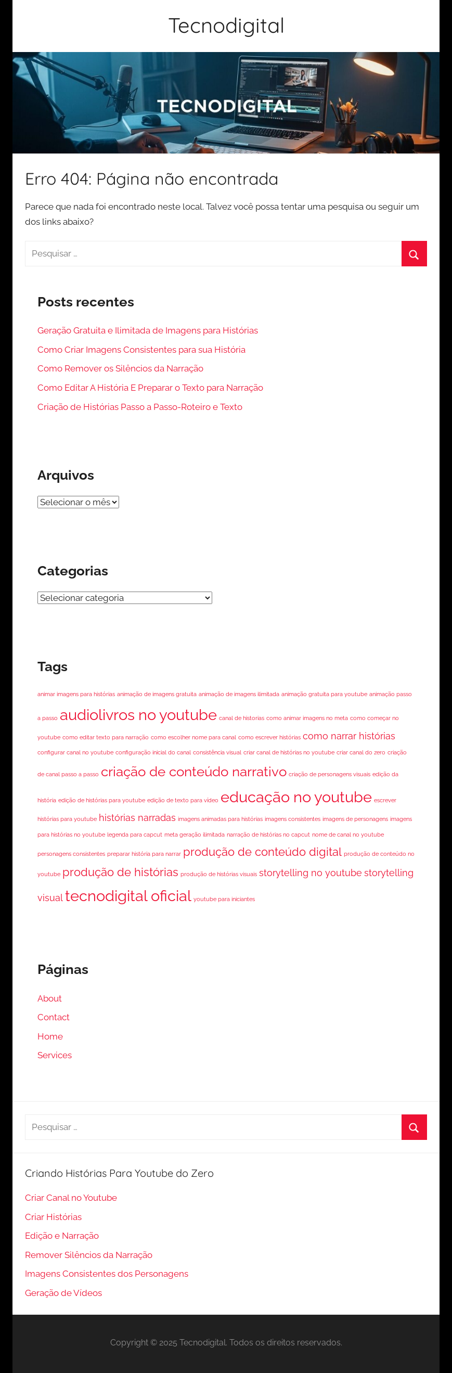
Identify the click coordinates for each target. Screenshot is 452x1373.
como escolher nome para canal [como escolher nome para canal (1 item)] (193, 737)
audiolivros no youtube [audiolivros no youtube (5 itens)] (138, 714)
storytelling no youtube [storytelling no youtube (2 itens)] (310, 872)
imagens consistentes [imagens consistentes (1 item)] (292, 819)
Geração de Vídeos (63, 1293)
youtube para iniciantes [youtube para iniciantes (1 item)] (224, 899)
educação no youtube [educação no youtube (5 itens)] (296, 797)
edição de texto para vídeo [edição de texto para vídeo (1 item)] (182, 800)
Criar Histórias (53, 1217)
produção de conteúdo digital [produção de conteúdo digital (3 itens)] (262, 851)
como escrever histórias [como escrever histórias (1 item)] (269, 737)
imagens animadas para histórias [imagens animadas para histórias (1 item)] (220, 819)
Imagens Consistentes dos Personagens (106, 1273)
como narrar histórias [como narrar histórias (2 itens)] (349, 735)
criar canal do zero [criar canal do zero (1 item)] (361, 752)
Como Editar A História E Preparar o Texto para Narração (150, 387)
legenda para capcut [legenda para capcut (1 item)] (134, 834)
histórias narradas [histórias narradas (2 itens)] (137, 817)
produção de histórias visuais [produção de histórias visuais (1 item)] (218, 874)
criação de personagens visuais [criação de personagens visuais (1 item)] (329, 774)
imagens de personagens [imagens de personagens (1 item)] (355, 819)
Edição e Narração (62, 1235)
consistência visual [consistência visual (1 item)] (217, 752)
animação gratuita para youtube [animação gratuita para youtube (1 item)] (324, 694)
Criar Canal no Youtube (71, 1197)
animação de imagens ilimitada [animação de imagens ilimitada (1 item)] (239, 694)
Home (50, 1036)
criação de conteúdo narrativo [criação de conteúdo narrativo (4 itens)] (194, 771)
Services (54, 1055)
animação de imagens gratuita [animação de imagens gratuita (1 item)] (157, 694)
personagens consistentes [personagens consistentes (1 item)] (71, 854)
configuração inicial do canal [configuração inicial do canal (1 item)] (153, 752)
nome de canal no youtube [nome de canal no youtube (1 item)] (348, 834)
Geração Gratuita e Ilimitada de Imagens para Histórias (147, 330)
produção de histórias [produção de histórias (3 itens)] (120, 872)
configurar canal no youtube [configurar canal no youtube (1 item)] (75, 752)
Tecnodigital (226, 25)
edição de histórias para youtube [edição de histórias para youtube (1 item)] (101, 800)
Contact (53, 1017)
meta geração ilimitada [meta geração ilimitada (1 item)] (194, 834)
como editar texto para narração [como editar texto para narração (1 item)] (105, 737)
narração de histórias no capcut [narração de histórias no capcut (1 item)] (268, 834)
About (49, 998)
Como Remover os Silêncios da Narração (120, 368)
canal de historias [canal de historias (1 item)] (241, 718)
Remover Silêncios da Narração (88, 1255)
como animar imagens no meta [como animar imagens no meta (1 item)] (307, 718)
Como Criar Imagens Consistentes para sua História (141, 349)
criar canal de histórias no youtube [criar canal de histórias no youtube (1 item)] (288, 752)
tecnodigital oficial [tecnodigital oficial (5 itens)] (128, 896)
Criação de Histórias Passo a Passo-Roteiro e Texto (139, 407)
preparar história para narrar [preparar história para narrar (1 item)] (144, 854)
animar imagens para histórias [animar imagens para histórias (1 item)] (76, 694)
